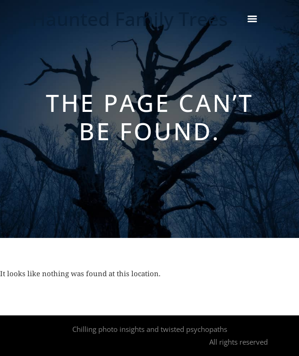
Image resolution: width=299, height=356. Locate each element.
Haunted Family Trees (130, 19)
